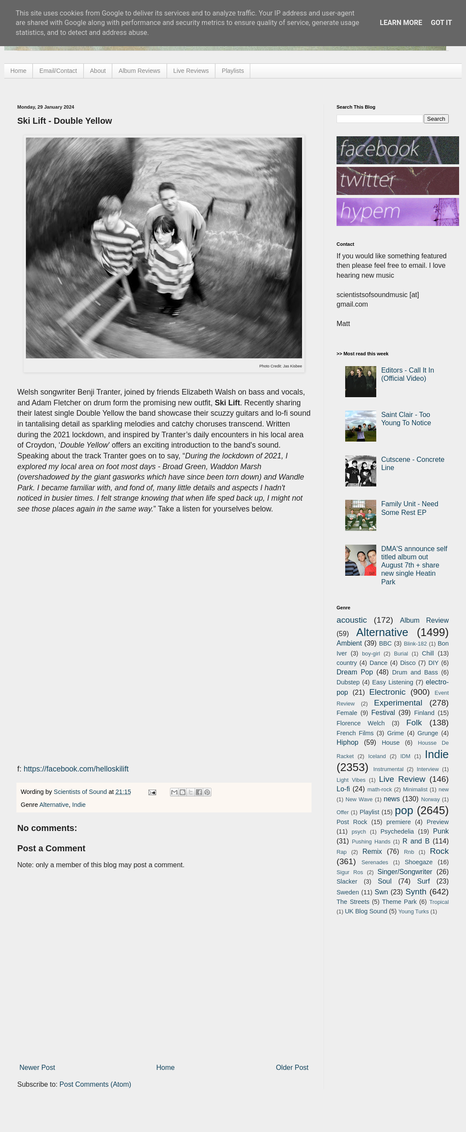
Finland (424, 712)
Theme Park (399, 901)
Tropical (439, 902)
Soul (385, 881)
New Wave (359, 799)
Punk (441, 831)
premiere (399, 821)
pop (404, 810)
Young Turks (413, 911)
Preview (438, 821)
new (444, 789)
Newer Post (37, 1067)
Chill (428, 653)
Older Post (292, 1067)
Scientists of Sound (81, 791)
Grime (395, 733)
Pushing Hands (371, 841)
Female (347, 712)
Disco (408, 662)
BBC (385, 643)
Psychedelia (397, 831)
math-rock (379, 789)
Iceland (377, 756)
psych (359, 831)
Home (18, 70)
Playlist (369, 812)
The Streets (353, 901)
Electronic (387, 691)
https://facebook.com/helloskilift (76, 769)
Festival (383, 712)
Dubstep (348, 682)
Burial (401, 653)
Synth (415, 891)
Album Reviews (139, 70)
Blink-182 (415, 643)
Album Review (424, 620)
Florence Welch (361, 723)
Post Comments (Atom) (95, 1084)
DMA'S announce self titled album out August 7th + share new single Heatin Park (414, 565)
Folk (414, 722)
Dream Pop (355, 672)
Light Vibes (351, 780)
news (392, 799)
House (391, 742)
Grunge (428, 733)
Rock (439, 851)
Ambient (349, 643)
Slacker (347, 881)
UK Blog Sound (366, 911)
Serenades (375, 862)
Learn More (401, 23)
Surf (423, 881)
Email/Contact (58, 70)
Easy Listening (392, 682)
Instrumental (388, 769)
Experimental (398, 702)
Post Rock (352, 821)
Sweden (348, 892)
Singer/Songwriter (405, 871)
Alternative (54, 804)
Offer (343, 812)
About (98, 70)
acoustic (352, 619)
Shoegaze (419, 862)
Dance (378, 662)
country (347, 662)
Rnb (409, 852)
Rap (341, 852)
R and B (416, 841)
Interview (428, 769)
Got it (441, 23)
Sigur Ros (350, 872)
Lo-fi (343, 789)
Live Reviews (191, 70)
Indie (78, 804)
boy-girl (371, 653)
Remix (372, 851)
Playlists (233, 70)
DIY (433, 662)
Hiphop (348, 742)
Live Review (402, 779)
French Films (355, 733)
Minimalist (415, 789)
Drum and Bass (415, 672)
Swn (381, 892)
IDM (405, 756)
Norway (430, 799)
